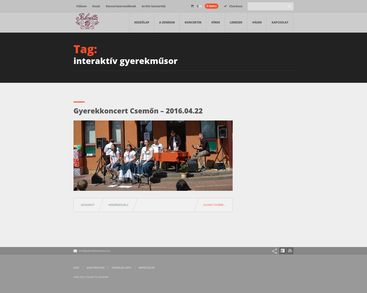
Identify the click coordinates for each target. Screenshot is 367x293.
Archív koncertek (154, 6)
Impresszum (147, 267)
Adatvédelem (95, 267)
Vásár (257, 22)
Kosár (96, 6)
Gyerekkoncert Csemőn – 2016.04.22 (138, 111)
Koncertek (193, 22)
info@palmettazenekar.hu (94, 250)
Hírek (215, 22)
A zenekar (167, 22)
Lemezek (236, 22)
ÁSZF (76, 267)
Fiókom (81, 6)
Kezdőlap (141, 22)
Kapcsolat (280, 22)
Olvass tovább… (214, 205)
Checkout (233, 6)
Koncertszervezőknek (121, 6)
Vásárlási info (121, 267)
